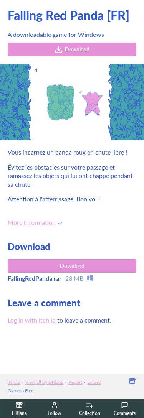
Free (29, 390)
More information (35, 222)
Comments (125, 409)
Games (15, 390)
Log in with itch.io (32, 320)
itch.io (14, 382)
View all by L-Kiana (44, 382)
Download (72, 49)
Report (75, 382)
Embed (94, 382)
